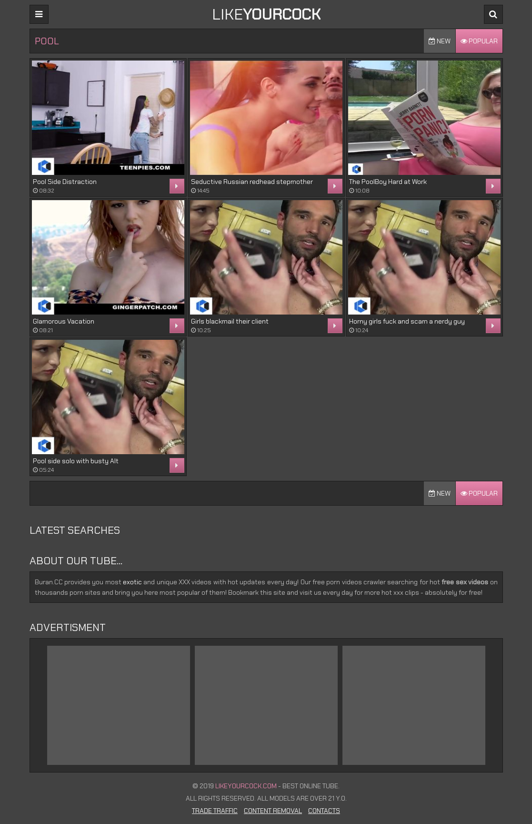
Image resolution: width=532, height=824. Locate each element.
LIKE (266, 14)
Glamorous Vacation (63, 321)
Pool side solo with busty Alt (76, 461)
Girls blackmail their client (230, 321)
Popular (479, 41)
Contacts (324, 810)
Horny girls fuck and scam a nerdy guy (407, 321)
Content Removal (273, 810)
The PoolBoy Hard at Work (388, 181)
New (440, 41)
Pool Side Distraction (65, 181)
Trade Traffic (215, 810)
